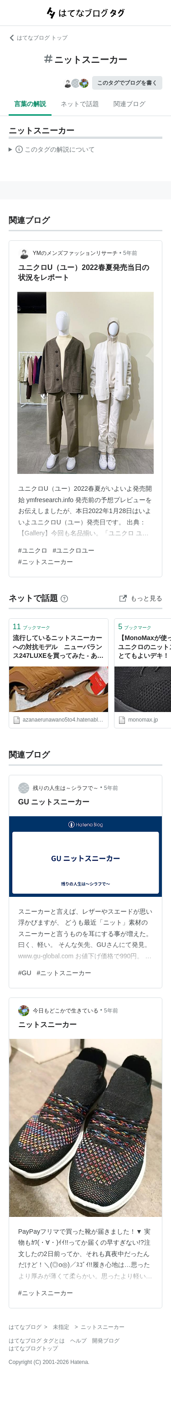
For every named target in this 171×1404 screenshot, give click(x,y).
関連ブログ (129, 103)
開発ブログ (105, 1341)
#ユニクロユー (74, 550)
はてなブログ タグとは (37, 1341)
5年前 (130, 253)
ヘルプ (78, 1341)
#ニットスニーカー (45, 561)
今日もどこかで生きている (65, 1010)
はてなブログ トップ (38, 38)
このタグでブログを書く (127, 83)
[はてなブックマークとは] (64, 598)
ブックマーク (31, 627)
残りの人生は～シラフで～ (65, 788)
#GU (24, 973)
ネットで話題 (80, 103)
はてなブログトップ (33, 1348)
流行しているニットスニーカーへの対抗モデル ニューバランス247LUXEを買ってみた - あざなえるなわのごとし (58, 647)
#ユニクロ (32, 550)
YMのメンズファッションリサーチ (75, 253)
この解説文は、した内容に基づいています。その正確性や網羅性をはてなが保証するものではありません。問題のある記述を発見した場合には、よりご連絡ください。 (52, 150)
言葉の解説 (30, 103)
